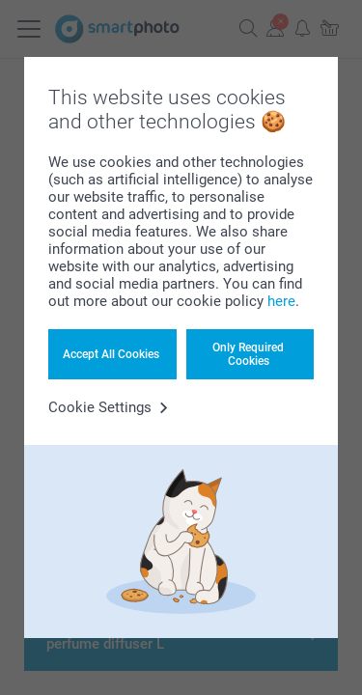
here (281, 301)
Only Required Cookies (248, 354)
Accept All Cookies (111, 354)
